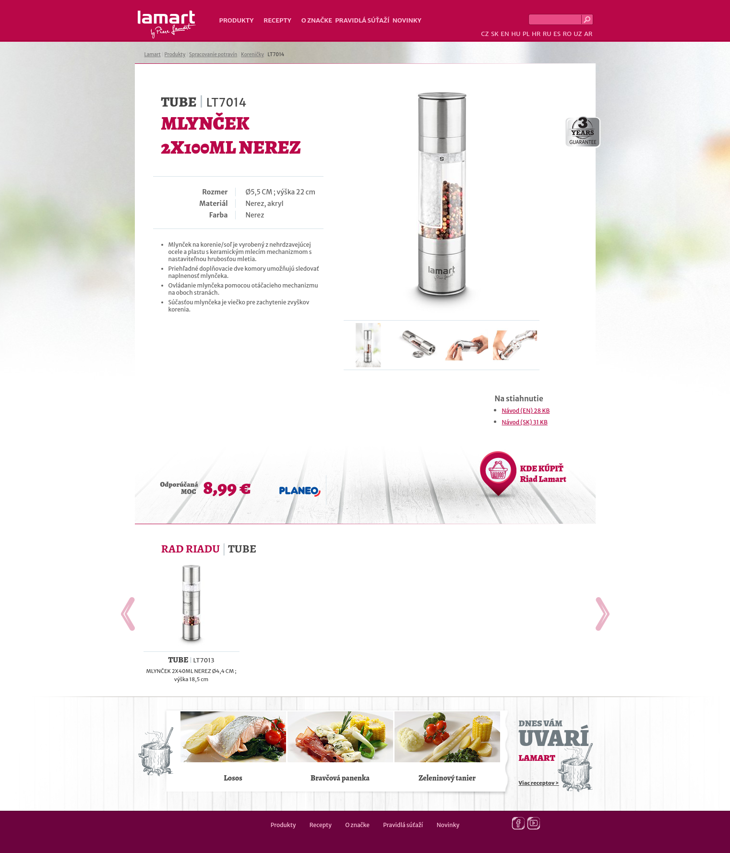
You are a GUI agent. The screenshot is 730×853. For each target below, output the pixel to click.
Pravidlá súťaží (362, 20)
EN (505, 34)
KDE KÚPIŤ (543, 474)
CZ (485, 34)
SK (495, 34)
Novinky (407, 20)
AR (588, 34)
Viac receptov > (539, 783)
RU (547, 34)
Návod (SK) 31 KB (525, 422)
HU (515, 34)
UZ (578, 34)
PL (526, 34)
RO (566, 34)
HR (536, 34)
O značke (316, 20)
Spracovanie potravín (213, 54)
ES (557, 34)
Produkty (236, 20)
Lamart (166, 24)
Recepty (277, 20)
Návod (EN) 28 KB (526, 410)
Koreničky (252, 54)
